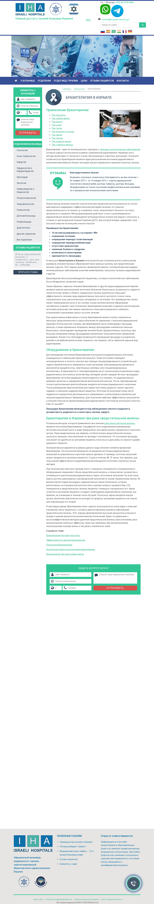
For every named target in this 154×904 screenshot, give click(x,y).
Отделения (44, 80)
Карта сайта (38, 899)
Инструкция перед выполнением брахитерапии (70, 549)
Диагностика (23, 227)
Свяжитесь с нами (68, 864)
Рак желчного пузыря (63, 131)
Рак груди (57, 128)
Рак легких (57, 138)
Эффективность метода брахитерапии (65, 540)
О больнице (28, 80)
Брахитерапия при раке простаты (63, 535)
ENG (88, 20)
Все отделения (24, 239)
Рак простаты (59, 115)
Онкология (22, 150)
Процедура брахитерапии (59, 545)
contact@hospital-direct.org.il (115, 19)
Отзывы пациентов (102, 80)
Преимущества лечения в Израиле (76, 842)
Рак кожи (57, 125)
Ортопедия (22, 177)
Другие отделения (26, 233)
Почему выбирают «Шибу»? (73, 846)
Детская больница (26, 216)
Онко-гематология (26, 156)
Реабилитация (24, 222)
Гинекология (23, 210)
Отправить (115, 588)
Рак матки (57, 135)
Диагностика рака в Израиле (86, 899)
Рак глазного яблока (62, 144)
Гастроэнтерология (26, 198)
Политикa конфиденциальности (59, 899)
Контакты (123, 80)
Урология (21, 183)
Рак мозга (57, 121)
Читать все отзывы (28, 272)
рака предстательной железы (119, 423)
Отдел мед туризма (66, 80)
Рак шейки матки (61, 118)
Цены (84, 80)
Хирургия (21, 162)
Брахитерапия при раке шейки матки (65, 554)
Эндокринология (25, 204)
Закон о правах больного (111, 899)
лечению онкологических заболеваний (120, 149)
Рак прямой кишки (61, 141)
